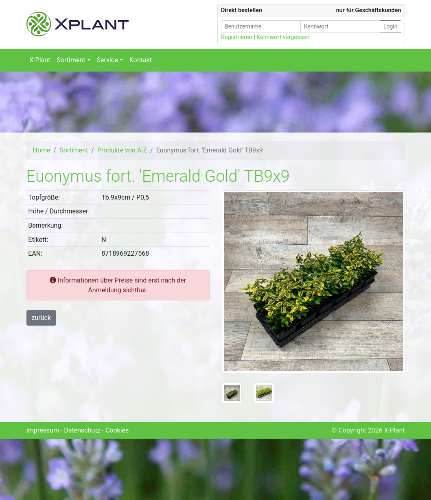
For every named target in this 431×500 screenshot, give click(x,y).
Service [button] (107, 60)
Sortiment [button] (71, 60)
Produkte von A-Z (122, 150)
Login (390, 26)
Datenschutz (82, 430)
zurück (41, 318)
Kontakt (140, 60)
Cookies (117, 430)
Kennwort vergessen (282, 37)
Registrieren (236, 37)
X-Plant (40, 60)
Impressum (42, 430)
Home (41, 150)
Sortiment (73, 150)
